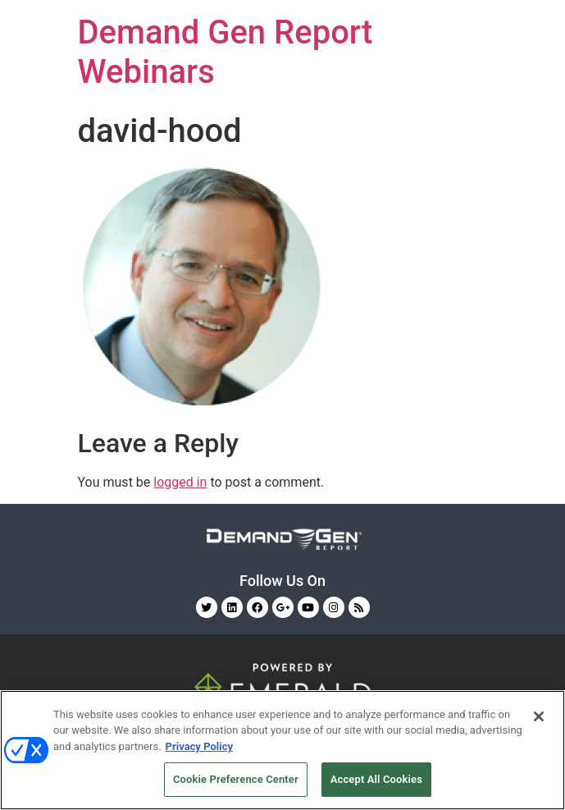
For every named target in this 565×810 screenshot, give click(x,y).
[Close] (539, 716)
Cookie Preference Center (235, 779)
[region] (282, 750)
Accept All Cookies (376, 779)
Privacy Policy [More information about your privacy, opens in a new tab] (199, 746)
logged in (180, 482)
